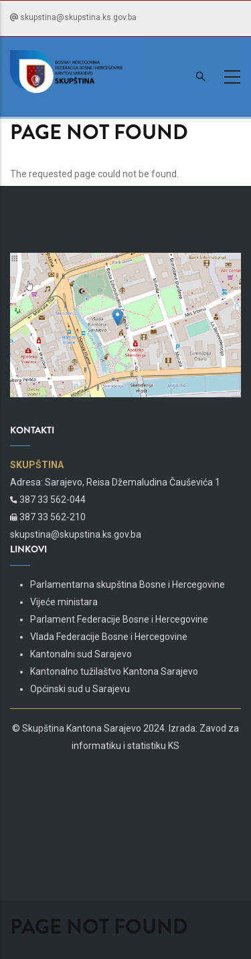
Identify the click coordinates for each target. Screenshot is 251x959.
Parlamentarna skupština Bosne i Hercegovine (127, 584)
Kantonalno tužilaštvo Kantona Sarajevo (114, 671)
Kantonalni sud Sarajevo (81, 654)
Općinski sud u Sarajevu (80, 688)
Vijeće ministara (64, 602)
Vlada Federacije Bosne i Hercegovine (108, 636)
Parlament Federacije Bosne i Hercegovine (119, 619)
